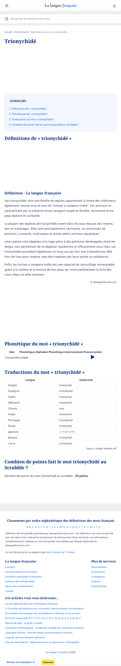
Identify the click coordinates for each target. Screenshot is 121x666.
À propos (10, 567)
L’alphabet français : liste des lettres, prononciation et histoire (38, 632)
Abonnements (99, 567)
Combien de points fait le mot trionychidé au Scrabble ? (45, 124)
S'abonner (48, 662)
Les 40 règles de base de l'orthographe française (31, 603)
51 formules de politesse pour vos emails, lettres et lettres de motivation (44, 608)
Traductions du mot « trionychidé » (33, 119)
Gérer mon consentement (19, 586)
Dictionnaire (21, 32)
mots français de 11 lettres (60, 552)
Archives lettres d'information (21, 571)
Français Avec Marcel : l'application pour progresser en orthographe (42, 642)
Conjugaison (98, 576)
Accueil (8, 32)
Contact (9, 591)
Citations (96, 581)
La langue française (56, 652)
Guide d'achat (98, 586)
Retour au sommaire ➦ (21, 662)
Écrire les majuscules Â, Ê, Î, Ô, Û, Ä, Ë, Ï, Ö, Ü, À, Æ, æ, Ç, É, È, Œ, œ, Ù (43, 618)
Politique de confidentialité (20, 581)
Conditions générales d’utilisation (23, 576)
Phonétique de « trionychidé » (30, 114)
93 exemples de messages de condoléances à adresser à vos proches (42, 613)
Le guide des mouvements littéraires (25, 637)
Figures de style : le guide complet (23, 623)
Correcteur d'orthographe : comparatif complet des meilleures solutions (44, 627)
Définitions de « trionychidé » (29, 108)
